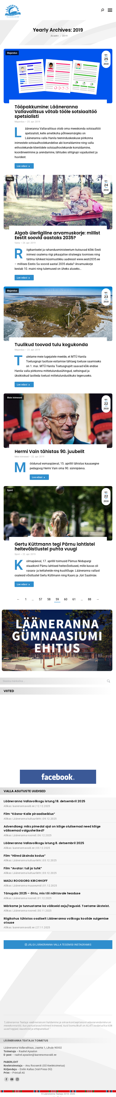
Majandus (12, 53)
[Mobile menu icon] (110, 10)
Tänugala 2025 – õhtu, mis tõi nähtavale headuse (42, 893)
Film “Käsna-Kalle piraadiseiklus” (29, 814)
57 (40, 599)
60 (65, 599)
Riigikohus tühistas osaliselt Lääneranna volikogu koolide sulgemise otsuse (56, 920)
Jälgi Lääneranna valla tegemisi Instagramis (58, 944)
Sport (10, 490)
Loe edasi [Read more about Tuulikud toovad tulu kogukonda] (23, 384)
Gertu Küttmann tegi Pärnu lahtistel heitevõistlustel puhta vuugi (55, 546)
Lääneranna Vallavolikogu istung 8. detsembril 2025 (44, 843)
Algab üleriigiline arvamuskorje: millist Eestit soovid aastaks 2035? (57, 235)
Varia (9, 179)
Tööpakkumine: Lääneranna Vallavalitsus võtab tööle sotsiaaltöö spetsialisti (56, 112)
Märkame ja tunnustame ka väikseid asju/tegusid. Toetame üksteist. (57, 906)
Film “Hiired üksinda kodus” (25, 856)
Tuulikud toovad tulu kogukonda (51, 345)
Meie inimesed (14, 397)
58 (49, 599)
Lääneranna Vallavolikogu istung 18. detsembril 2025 (44, 801)
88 (89, 599)
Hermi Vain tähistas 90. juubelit (49, 451)
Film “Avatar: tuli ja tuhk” (23, 868)
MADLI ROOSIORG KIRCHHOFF (26, 881)
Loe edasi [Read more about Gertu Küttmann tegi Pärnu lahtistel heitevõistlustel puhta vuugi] (23, 584)
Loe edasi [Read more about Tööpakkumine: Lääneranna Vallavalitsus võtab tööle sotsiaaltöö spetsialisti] (23, 166)
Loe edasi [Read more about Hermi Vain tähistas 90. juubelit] (38, 477)
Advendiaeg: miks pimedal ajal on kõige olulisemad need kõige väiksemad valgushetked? (52, 828)
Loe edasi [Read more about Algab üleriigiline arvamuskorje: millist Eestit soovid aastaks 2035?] (23, 277)
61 (74, 599)
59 (57, 599)
